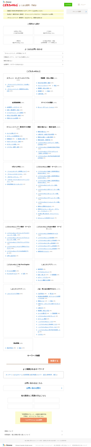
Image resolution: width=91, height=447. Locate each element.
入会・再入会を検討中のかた (49, 289)
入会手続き (42, 293)
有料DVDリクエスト (45, 251)
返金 (50, 91)
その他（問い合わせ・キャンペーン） (48, 214)
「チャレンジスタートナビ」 (16, 174)
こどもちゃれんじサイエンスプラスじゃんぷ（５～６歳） (18, 238)
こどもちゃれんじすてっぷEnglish (49, 246)
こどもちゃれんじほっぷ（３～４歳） (48, 194)
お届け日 (42, 308)
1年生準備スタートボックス (16, 184)
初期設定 (11, 139)
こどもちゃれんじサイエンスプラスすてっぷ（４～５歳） (18, 234)
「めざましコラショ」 (14, 177)
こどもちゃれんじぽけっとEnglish (49, 240)
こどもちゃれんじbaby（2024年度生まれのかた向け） (49, 181)
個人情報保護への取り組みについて (62, 445)
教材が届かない (8, 60)
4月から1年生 (18, 167)
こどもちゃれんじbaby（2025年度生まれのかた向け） (49, 177)
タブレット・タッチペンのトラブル (18, 79)
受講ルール (42, 301)
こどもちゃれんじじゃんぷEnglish (49, 249)
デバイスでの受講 (49, 102)
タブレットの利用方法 (15, 136)
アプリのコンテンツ (45, 272)
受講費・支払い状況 (45, 88)
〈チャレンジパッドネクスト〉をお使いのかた (18, 85)
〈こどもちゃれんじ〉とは (47, 321)
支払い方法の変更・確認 (15, 115)
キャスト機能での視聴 (45, 280)
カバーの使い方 (12, 133)
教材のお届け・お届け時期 (46, 137)
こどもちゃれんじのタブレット (48, 316)
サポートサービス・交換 (15, 141)
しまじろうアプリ (48, 264)
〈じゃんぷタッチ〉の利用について (18, 171)
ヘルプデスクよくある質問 (33, 420)
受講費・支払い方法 (45, 310)
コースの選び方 (43, 313)
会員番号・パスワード (14, 107)
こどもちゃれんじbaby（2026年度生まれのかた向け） (49, 172)
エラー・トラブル (44, 277)
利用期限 (55, 275)
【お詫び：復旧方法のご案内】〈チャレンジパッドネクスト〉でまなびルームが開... (30, 14)
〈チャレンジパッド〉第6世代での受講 (18, 128)
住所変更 (26, 374)
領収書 (41, 91)
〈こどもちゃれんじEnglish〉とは (49, 324)
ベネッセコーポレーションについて (43, 445)
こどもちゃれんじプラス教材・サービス (18, 228)
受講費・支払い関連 (49, 78)
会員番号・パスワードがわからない (14, 64)
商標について (9, 431)
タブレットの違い (13, 144)
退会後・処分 (23, 139)
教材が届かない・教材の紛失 (49, 127)
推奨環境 (42, 269)
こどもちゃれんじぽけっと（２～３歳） (49, 190)
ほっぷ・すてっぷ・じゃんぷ (48, 107)
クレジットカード (44, 85)
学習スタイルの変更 (14, 118)
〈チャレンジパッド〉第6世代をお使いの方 (18, 90)
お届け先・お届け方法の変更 (47, 134)
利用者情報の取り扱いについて (79, 445)
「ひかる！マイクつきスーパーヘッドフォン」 (18, 180)
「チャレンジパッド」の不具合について (15, 53)
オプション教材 (43, 319)
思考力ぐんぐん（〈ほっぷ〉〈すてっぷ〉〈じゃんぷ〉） (48, 210)
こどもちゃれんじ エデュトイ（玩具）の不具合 (48, 143)
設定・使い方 (43, 275)
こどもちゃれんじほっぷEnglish (48, 243)
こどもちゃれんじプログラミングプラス (18, 243)
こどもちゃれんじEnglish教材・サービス (48, 228)
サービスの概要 (13, 271)
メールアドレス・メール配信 (16, 113)
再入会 (53, 293)
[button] (82, 4)
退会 (52, 301)
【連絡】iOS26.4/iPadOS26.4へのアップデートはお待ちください (25, 11)
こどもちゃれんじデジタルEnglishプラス (17, 252)
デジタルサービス (13, 273)
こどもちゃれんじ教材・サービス (49, 167)
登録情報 (56, 313)
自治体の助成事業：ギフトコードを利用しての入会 (49, 297)
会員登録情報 (18, 102)
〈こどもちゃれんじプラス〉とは (49, 327)
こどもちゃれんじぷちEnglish (48, 238)
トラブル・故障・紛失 (15, 147)
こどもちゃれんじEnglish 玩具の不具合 (49, 148)
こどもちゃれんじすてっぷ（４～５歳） (49, 198)
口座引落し (42, 94)
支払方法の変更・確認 (45, 83)
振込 (56, 85)
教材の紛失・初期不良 (45, 140)
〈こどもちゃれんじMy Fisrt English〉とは (49, 331)
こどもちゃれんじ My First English (18, 265)
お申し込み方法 (12, 256)
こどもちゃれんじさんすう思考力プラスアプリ (18, 247)
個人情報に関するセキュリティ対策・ (45, 440)
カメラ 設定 (41, 374)
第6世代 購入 (51, 374)
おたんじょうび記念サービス (47, 218)
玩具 (25, 273)
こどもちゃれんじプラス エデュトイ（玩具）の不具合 (48, 152)
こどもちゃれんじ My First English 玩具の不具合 (49, 157)
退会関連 (18, 343)
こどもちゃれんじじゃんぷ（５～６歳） (49, 203)
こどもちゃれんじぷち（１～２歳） (48, 186)
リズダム (42, 334)
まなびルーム (18, 374)
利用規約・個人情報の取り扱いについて (17, 434)
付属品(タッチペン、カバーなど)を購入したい (16, 57)
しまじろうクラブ (18, 289)
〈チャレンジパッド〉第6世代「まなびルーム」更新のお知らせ (24, 17)
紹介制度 (33, 374)
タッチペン (9, 374)
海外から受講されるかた (46, 206)
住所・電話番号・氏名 (15, 110)
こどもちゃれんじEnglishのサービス (48, 234)
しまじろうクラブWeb (15, 293)
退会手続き (11, 348)
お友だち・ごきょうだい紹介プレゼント (49, 304)
